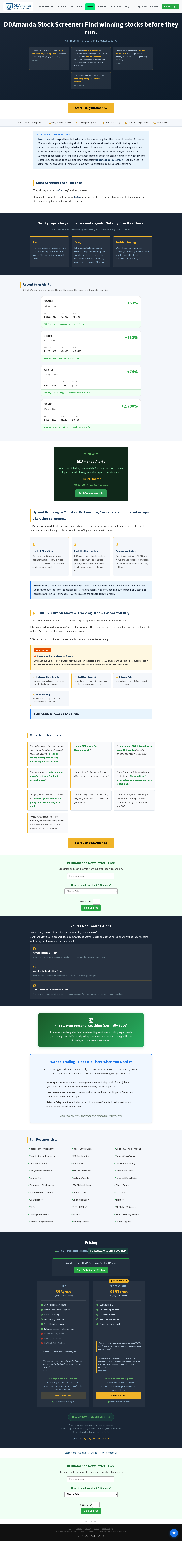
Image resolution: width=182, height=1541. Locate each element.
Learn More (76, 6)
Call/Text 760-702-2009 (96, 1438)
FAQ (127, 6)
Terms (96, 1528)
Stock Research (46, 6)
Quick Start (62, 6)
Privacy (88, 1528)
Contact (154, 6)
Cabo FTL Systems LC (88, 1532)
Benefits (102, 6)
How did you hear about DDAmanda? (91, 885)
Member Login (170, 6)
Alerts (90, 6)
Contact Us (111, 1453)
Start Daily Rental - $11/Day (91, 1270)
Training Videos (139, 6)
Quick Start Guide (87, 1453)
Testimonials (115, 6)
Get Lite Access (63, 1395)
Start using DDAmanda (91, 108)
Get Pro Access (119, 1395)
